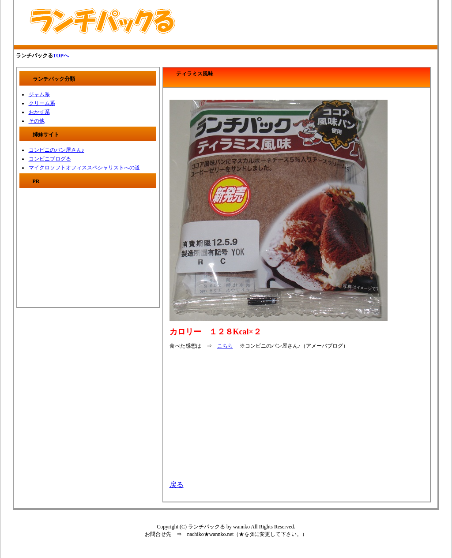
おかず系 (39, 112)
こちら (225, 346)
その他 (37, 121)
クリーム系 (42, 103)
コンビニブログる (50, 159)
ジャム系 (39, 94)
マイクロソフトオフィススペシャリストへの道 (84, 168)
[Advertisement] (295, 22)
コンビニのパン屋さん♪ (56, 150)
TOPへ (61, 55)
